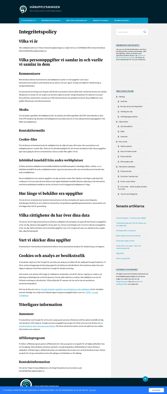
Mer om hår (123, 142)
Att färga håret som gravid (126, 230)
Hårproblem (123, 122)
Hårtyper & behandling (76, 20)
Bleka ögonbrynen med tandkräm (128, 236)
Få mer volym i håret (127, 181)
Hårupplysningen (45, 7)
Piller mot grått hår (123, 258)
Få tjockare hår (125, 171)
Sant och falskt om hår (128, 151)
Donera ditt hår (126, 156)
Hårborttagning (100, 20)
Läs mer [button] (92, 390)
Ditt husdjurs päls (126, 161)
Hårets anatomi (126, 146)
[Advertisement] (133, 75)
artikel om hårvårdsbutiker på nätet (130, 56)
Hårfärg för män (126, 111)
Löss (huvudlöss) (126, 126)
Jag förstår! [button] (156, 390)
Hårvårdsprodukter (50, 20)
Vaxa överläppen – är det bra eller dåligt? (131, 218)
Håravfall (123, 136)
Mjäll (122, 131)
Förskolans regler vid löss (125, 241)
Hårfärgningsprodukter (129, 117)
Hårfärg (122, 97)
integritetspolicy (122, 281)
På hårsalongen (121, 20)
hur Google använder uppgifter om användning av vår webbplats (63, 289)
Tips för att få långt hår (128, 194)
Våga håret (120, 253)
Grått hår (123, 101)
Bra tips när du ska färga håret (131, 106)
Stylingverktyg (28, 20)
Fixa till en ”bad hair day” (129, 176)
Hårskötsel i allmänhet (127, 167)
